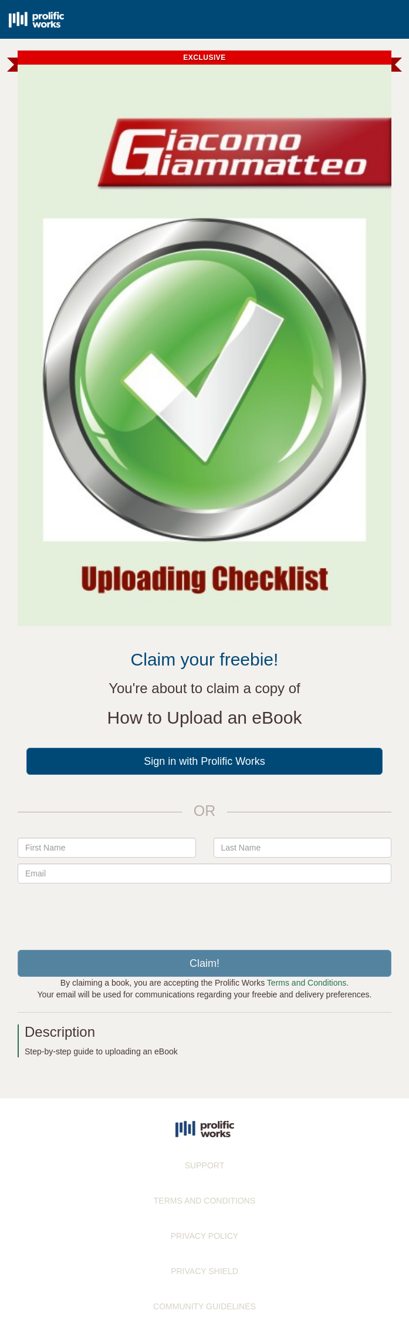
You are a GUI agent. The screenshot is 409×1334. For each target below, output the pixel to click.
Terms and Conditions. (308, 982)
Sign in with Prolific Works (204, 761)
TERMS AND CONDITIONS (204, 1200)
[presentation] (205, 912)
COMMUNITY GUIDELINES (204, 1306)
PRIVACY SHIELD (204, 1271)
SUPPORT (204, 1165)
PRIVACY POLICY (204, 1236)
